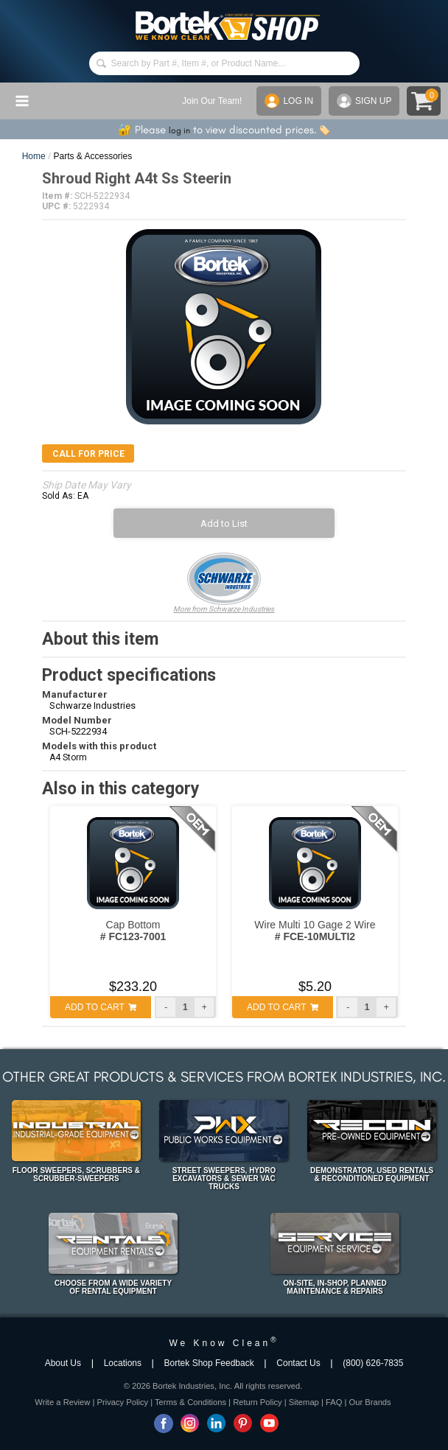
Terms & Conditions (190, 1402)
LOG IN (289, 101)
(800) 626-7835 (373, 1363)
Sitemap (304, 1402)
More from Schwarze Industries (223, 583)
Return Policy (257, 1402)
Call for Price (88, 454)
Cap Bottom (133, 930)
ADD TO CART (100, 1007)
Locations (122, 1363)
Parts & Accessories (93, 156)
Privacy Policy (122, 1402)
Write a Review (62, 1402)
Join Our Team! (212, 101)
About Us (63, 1363)
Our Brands (370, 1402)
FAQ (334, 1402)
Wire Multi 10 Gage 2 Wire (314, 930)
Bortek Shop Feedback (209, 1363)
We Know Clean (224, 1343)
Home (34, 156)
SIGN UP (364, 101)
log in (179, 130)
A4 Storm (68, 757)
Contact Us (298, 1363)
